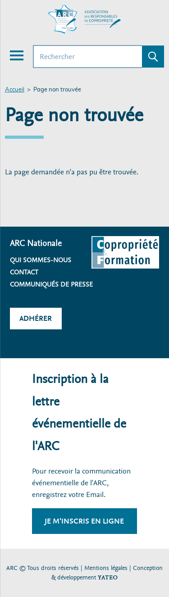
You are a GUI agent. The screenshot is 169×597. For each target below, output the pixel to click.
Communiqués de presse (51, 284)
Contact (24, 272)
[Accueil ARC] (84, 19)
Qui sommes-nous (40, 260)
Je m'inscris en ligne (84, 521)
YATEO (108, 577)
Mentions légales (106, 568)
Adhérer (35, 318)
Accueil (14, 90)
